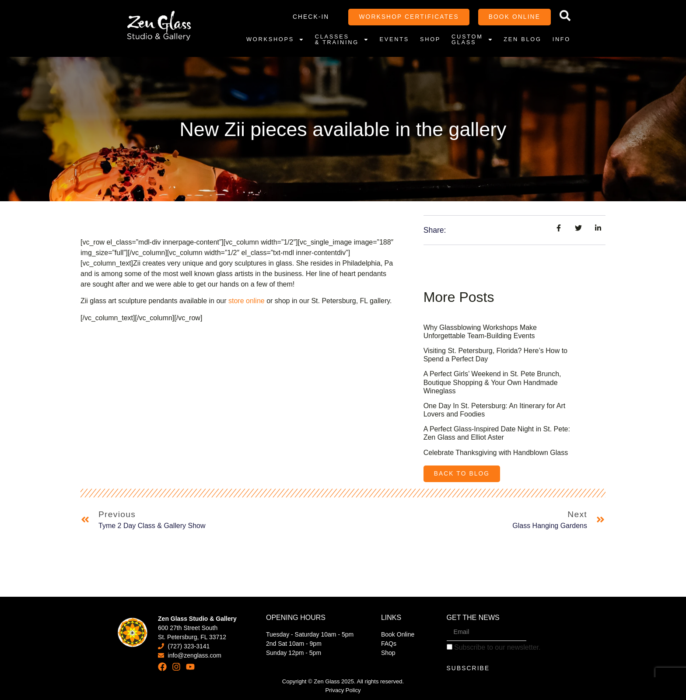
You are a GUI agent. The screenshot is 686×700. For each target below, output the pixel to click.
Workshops (275, 39)
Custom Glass (472, 39)
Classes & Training (342, 39)
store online (246, 300)
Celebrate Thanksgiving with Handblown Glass (496, 452)
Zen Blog (522, 39)
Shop (430, 39)
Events (394, 39)
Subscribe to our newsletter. (494, 647)
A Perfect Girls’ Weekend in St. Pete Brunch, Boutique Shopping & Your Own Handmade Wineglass (492, 382)
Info (561, 39)
